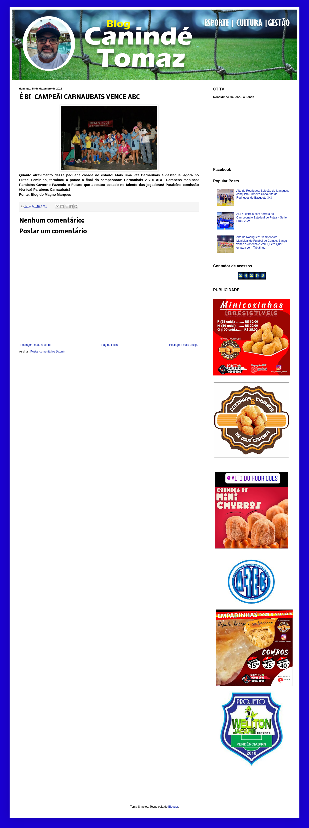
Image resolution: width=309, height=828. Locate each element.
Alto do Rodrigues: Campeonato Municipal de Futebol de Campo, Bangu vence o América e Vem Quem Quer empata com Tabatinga (261, 242)
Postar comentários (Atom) (47, 351)
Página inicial (109, 345)
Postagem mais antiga (183, 345)
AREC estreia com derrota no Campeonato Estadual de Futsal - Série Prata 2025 (261, 217)
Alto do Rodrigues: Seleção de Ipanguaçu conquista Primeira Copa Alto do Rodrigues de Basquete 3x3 (263, 194)
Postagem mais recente (35, 345)
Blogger (173, 806)
